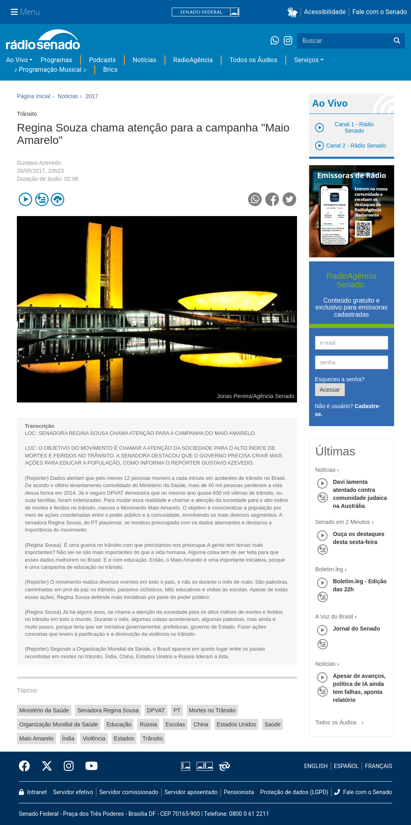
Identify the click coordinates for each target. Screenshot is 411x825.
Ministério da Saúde (44, 710)
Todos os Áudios (253, 60)
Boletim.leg (329, 569)
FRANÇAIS (378, 766)
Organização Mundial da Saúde (58, 724)
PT (177, 710)
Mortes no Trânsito (212, 710)
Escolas (175, 724)
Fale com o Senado (379, 12)
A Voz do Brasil (334, 616)
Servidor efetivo (73, 792)
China (200, 724)
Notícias (145, 60)
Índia (68, 738)
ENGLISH (316, 766)
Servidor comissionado (129, 792)
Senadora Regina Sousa (108, 710)
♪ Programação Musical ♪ (50, 69)
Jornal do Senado (356, 628)
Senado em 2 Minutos (342, 522)
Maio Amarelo (36, 738)
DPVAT (156, 710)
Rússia (148, 724)
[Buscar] (397, 41)
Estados (124, 738)
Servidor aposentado (191, 792)
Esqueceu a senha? (340, 379)
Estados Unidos (236, 724)
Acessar (330, 389)
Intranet (33, 792)
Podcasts (102, 60)
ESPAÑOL (346, 766)
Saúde (273, 724)
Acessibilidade (325, 12)
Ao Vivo (17, 60)
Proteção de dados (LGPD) (294, 792)
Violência (94, 738)
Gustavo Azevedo (39, 163)
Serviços (306, 60)
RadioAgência (193, 60)
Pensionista (239, 792)
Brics (110, 69)
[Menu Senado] (25, 12)
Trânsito (152, 738)
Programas (56, 60)
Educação (118, 724)
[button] (294, 12)
